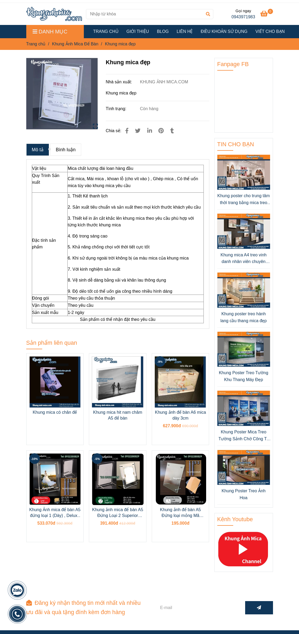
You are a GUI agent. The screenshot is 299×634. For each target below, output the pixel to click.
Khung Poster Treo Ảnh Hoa (244, 494)
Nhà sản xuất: (119, 82)
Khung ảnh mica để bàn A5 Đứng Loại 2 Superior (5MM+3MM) (117, 513)
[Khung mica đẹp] (54, 14)
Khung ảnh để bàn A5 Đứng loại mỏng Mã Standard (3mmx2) (180, 513)
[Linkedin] (150, 131)
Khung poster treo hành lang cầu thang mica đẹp (243, 317)
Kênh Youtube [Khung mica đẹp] (235, 519)
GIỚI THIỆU (138, 31)
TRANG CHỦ (106, 31)
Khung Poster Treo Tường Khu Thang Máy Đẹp (243, 376)
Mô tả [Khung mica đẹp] (38, 149)
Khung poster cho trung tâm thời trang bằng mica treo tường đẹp (243, 199)
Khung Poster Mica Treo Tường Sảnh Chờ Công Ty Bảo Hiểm (243, 436)
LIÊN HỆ (185, 31)
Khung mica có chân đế (55, 412)
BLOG (162, 31)
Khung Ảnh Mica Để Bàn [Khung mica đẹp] (75, 44)
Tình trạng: (117, 108)
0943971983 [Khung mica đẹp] (243, 17)
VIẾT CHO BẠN (270, 31)
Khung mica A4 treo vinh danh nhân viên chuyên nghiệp (243, 259)
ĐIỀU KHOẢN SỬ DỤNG (224, 31)
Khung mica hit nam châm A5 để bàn (117, 415)
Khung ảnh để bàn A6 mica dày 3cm (180, 415)
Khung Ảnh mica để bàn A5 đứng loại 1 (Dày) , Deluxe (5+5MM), (54, 513)
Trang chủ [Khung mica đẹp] (36, 44)
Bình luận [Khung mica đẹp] (66, 149)
